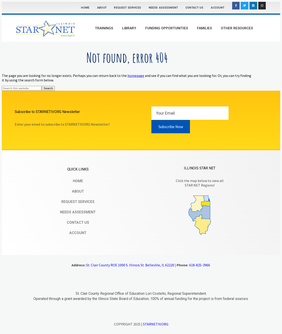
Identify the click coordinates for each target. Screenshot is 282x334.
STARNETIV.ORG (155, 324)
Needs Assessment (163, 7)
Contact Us (194, 7)
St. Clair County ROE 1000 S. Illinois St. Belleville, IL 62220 (130, 265)
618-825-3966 (199, 265)
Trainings (104, 28)
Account (217, 7)
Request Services (127, 7)
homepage (135, 75)
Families (204, 28)
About (102, 7)
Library (129, 28)
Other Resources (237, 28)
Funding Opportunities (166, 28)
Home (85, 7)
